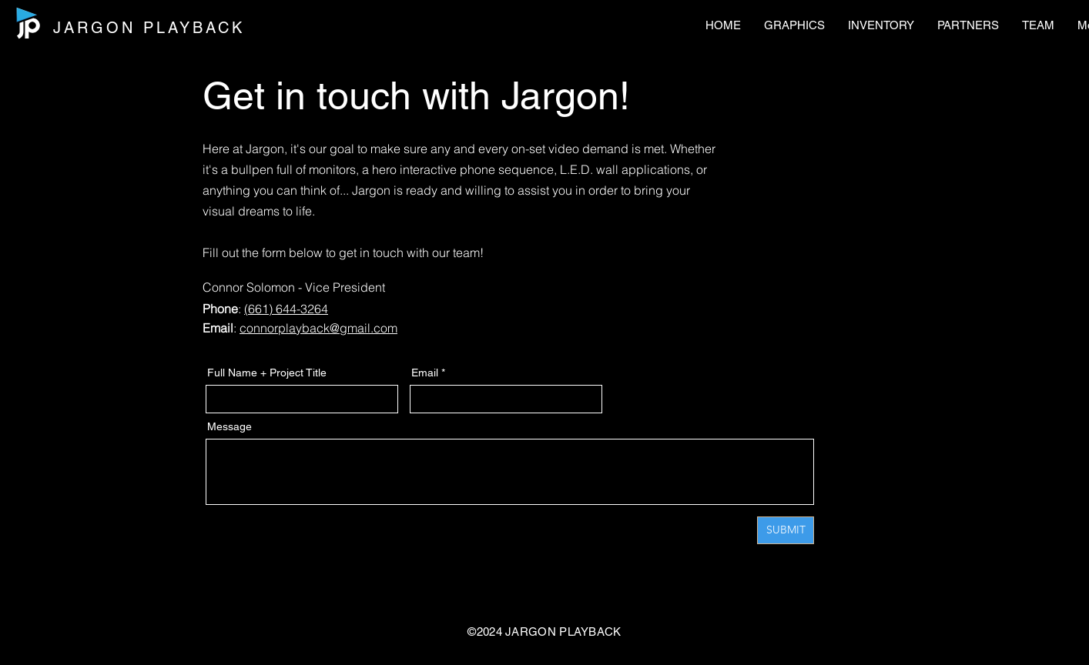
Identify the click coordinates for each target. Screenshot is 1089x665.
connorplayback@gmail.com (318, 328)
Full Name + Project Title (267, 372)
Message (229, 426)
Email (424, 372)
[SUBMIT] (785, 530)
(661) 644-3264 (286, 308)
